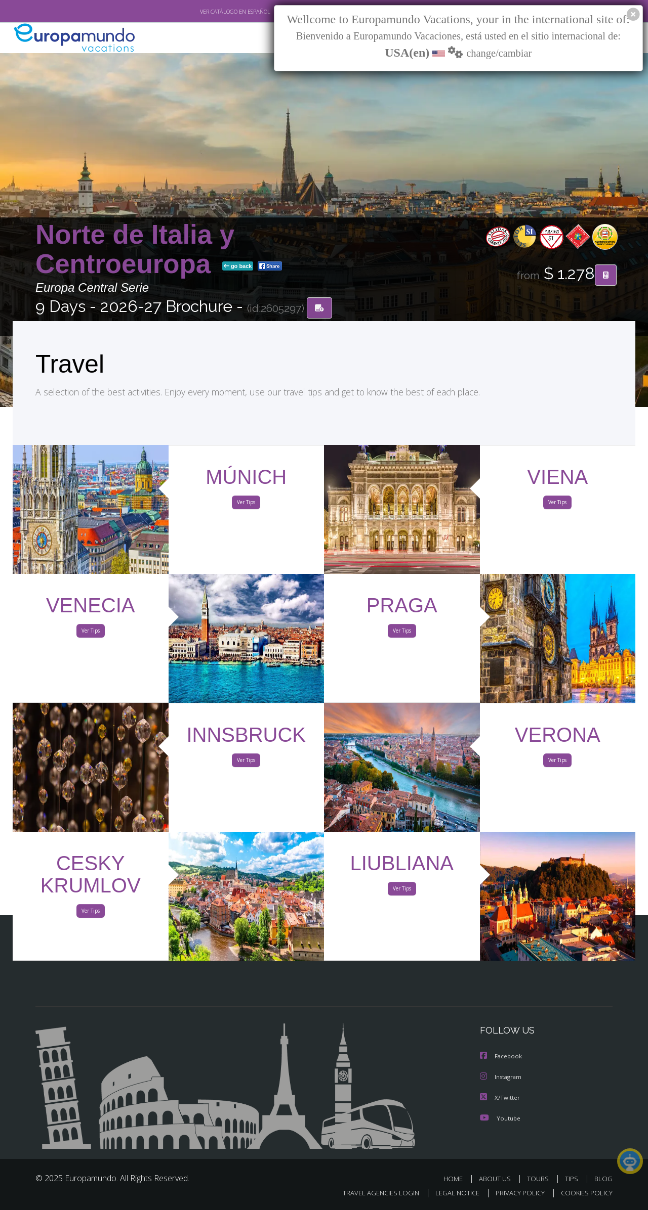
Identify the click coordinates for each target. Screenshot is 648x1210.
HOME (457, 1178)
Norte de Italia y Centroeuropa (134, 249)
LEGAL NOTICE (450, 1193)
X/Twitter (500, 1097)
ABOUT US (497, 1178)
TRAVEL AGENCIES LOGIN (371, 1193)
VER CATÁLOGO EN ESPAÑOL (212, 12)
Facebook (501, 1057)
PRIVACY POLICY (516, 1193)
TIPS (572, 1178)
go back (238, 267)
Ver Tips (246, 505)
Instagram (502, 1077)
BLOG (603, 1178)
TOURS (540, 1178)
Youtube (500, 1118)
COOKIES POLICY (584, 1193)
